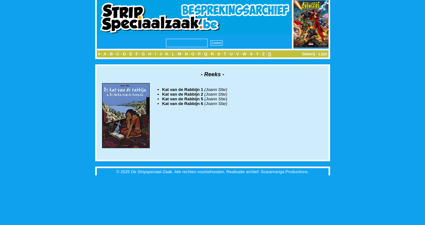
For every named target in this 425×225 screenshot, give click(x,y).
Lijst (323, 54)
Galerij (308, 54)
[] (269, 54)
